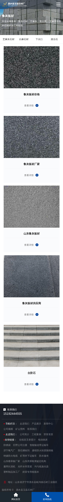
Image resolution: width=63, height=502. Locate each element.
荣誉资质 (48, 434)
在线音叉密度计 (27, 439)
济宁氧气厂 (9, 450)
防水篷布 (44, 455)
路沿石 (54, 39)
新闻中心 (48, 423)
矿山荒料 (20, 429)
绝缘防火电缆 (11, 455)
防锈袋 (7, 445)
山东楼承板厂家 (12, 461)
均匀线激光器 (41, 466)
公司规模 (8, 429)
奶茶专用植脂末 (31, 472)
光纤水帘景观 (25, 466)
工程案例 (36, 434)
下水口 (39, 39)
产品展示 (36, 423)
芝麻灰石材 (8, 39)
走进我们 (24, 423)
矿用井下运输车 (28, 455)
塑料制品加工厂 (12, 472)
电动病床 (43, 439)
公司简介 (24, 434)
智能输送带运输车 (39, 445)
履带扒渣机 (9, 466)
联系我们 (32, 429)
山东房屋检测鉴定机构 (34, 461)
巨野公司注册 (20, 445)
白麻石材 (24, 39)
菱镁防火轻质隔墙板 (42, 450)
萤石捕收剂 (24, 450)
